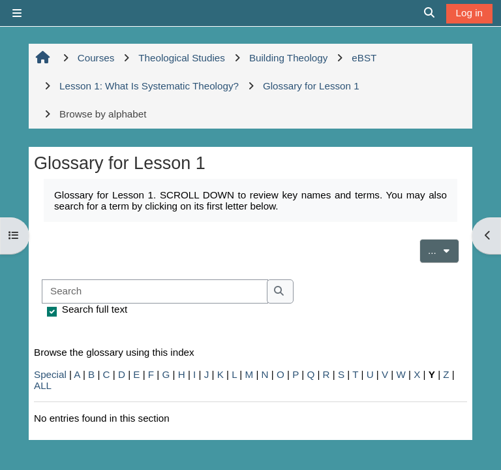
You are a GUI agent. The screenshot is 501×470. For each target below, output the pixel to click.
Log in (469, 12)
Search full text (94, 309)
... (443, 249)
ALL (43, 385)
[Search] (155, 291)
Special (50, 374)
